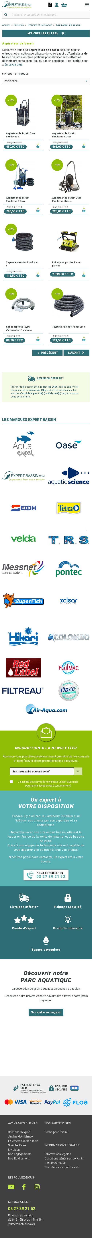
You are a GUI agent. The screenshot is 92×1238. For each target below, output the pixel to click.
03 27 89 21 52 (21, 1208)
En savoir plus (13, 64)
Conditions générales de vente (64, 1158)
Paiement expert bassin (23, 1141)
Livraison (14, 1149)
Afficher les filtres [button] (45, 33)
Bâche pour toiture (56, 1132)
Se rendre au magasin (46, 1012)
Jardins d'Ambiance (20, 1136)
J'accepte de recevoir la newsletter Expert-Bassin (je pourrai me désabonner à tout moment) (48, 783)
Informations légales (58, 1154)
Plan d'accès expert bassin (62, 1167)
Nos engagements (20, 1154)
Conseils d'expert (19, 1132)
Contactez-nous (55, 1163)
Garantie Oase (17, 1145)
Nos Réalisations (19, 1158)
